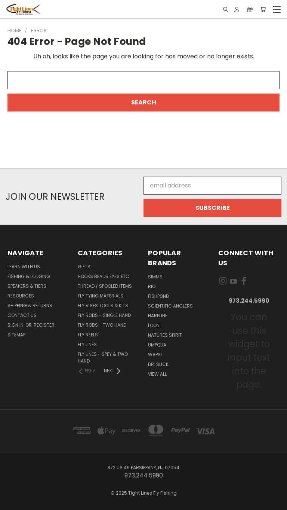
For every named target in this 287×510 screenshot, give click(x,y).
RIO (151, 286)
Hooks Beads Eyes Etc (103, 276)
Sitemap (16, 335)
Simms (155, 277)
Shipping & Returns (29, 305)
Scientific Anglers (170, 306)
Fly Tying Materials (100, 296)
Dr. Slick (158, 364)
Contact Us (22, 315)
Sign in (16, 325)
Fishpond (158, 296)
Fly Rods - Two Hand (102, 325)
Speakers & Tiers (26, 286)
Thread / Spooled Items (105, 286)
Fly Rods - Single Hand (104, 315)
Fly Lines (87, 344)
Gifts (84, 266)
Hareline (157, 315)
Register (44, 325)
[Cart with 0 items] (263, 9)
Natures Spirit (165, 335)
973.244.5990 (249, 301)
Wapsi (155, 354)
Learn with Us (23, 266)
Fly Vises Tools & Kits (103, 305)
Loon (154, 325)
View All (157, 374)
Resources (20, 296)
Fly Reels (88, 335)
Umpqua (157, 345)
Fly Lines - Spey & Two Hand (103, 357)
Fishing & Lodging (28, 276)
